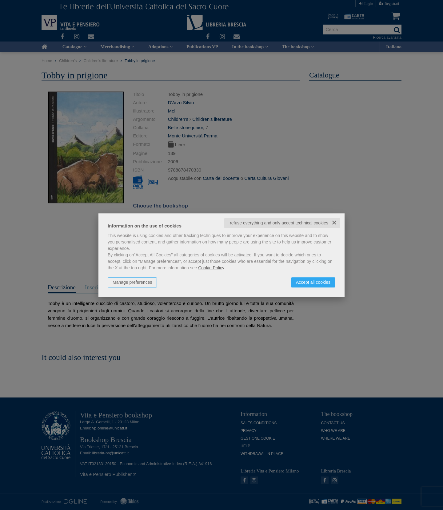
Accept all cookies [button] (313, 282)
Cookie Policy (211, 267)
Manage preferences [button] (132, 282)
